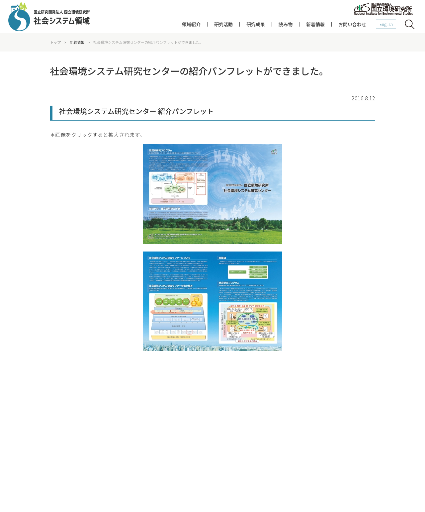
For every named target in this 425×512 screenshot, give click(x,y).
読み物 (286, 24)
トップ (55, 42)
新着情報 (315, 24)
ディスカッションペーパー (234, 427)
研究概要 (134, 409)
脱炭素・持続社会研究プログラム (156, 427)
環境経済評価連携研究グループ (73, 437)
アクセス (276, 482)
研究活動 (223, 24)
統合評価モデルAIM (143, 446)
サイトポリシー (117, 482)
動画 (287, 437)
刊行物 (289, 427)
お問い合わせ (352, 24)
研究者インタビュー (301, 409)
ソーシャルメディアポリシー (172, 482)
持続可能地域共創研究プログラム (156, 437)
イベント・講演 (358, 418)
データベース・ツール (230, 437)
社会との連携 (58, 418)
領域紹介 (191, 24)
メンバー (54, 427)
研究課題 (134, 418)
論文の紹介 (221, 418)
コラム (289, 418)
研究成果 (255, 24)
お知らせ (352, 437)
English (386, 24)
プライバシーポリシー (233, 482)
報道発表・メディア (362, 427)
